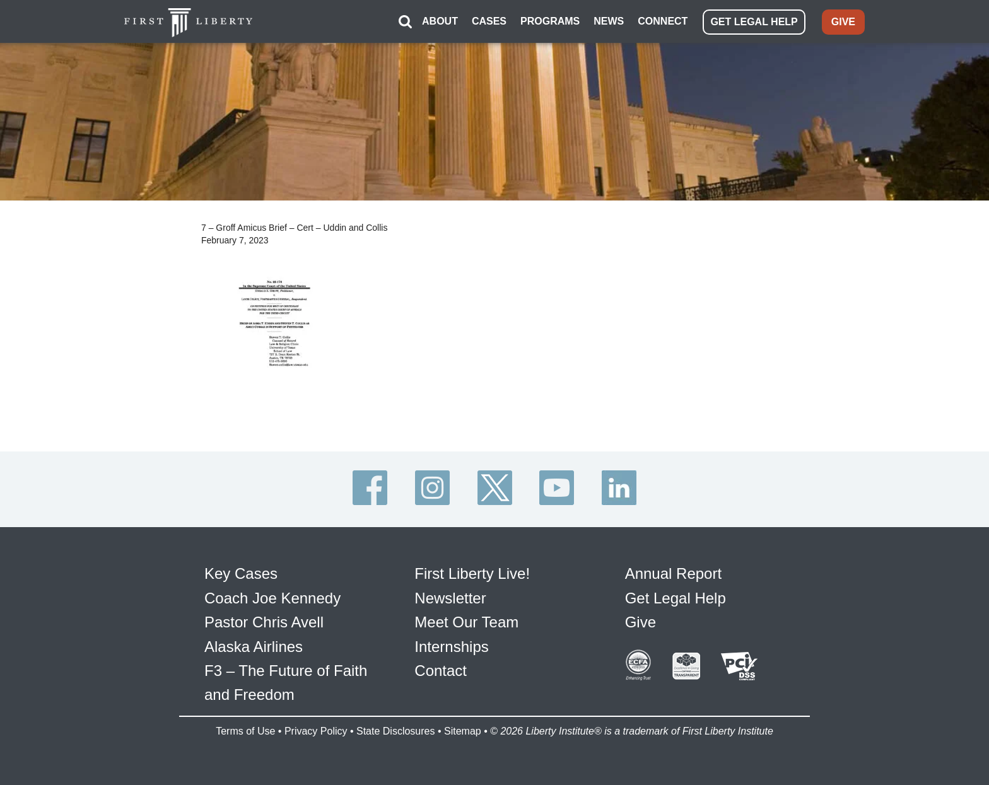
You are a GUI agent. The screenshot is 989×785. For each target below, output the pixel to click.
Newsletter (450, 598)
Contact (440, 670)
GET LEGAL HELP (753, 21)
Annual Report (673, 573)
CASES (489, 21)
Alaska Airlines (253, 646)
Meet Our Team (466, 622)
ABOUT (440, 21)
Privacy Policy (316, 731)
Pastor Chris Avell (264, 622)
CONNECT (663, 21)
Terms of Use (245, 731)
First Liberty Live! (472, 573)
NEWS (609, 21)
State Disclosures (395, 731)
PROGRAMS (550, 21)
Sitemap (462, 731)
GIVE (843, 21)
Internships (451, 646)
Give (640, 622)
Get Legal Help (675, 598)
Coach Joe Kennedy (272, 598)
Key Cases (241, 573)
